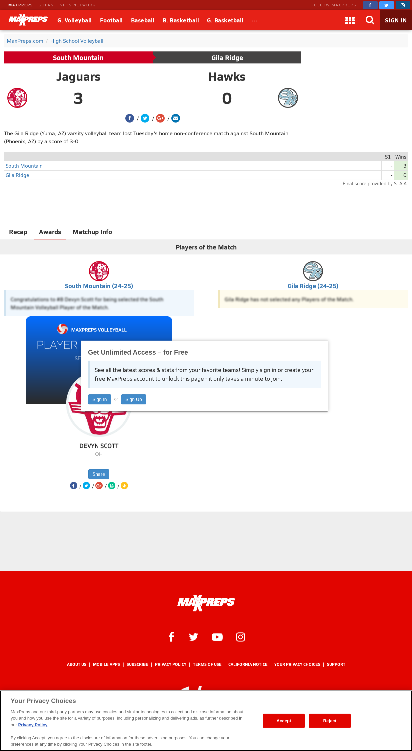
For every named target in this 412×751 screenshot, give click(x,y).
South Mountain (78, 57)
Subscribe (137, 664)
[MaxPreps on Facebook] (370, 5)
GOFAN (46, 4)
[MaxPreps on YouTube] (217, 636)
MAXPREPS (20, 4)
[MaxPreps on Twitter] (386, 5)
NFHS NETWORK (78, 4)
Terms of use (207, 664)
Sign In (99, 399)
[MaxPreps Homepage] (206, 603)
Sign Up (133, 399)
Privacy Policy (170, 664)
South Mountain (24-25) (99, 285)
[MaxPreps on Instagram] (403, 5)
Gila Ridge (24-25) (313, 285)
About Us (76, 664)
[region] (206, 720)
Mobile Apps (106, 664)
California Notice (248, 664)
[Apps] (350, 20)
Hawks (227, 76)
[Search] (370, 20)
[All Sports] (254, 20)
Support (336, 664)
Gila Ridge (227, 57)
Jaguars (78, 76)
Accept (283, 720)
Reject (330, 720)
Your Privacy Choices (297, 664)
